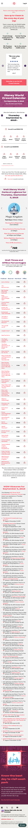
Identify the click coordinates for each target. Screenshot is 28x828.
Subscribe (10, 179)
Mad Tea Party (5, 335)
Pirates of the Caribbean (10, 725)
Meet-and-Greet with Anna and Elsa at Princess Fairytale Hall (5, 392)
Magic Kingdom (16, 591)
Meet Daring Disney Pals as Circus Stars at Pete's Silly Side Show (5, 365)
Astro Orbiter (5, 282)
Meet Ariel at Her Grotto (5, 351)
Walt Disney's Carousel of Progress (5, 458)
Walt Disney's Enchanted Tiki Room (5, 463)
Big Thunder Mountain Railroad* (4, 292)
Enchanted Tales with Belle (5, 312)
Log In (25, 3)
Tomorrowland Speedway (5, 440)
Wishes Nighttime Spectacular (14, 238)
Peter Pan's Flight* (4, 408)
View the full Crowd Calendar (14, 103)
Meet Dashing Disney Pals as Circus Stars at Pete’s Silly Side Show (5, 373)
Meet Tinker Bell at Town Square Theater (6, 386)
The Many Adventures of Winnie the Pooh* (5, 346)
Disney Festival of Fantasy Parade (14, 229)
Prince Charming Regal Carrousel (6, 414)
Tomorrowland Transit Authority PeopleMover (5, 446)
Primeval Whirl (7, 738)
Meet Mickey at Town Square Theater (5, 381)
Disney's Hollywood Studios (10, 578)
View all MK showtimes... (14, 243)
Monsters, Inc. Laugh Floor (5, 404)
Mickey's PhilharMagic (5, 399)
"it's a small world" (4, 326)
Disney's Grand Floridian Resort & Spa (14, 524)
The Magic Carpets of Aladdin (4, 340)
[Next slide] (26, 208)
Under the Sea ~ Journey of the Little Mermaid (5, 453)
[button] (25, 66)
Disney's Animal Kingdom (18, 558)
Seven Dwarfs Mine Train (5, 418)
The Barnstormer (5, 286)
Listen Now (7, 819)
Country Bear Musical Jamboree (5, 304)
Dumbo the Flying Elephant (5, 308)
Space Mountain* (4, 422)
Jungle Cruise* (5, 331)
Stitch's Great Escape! (5, 431)
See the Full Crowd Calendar (10, 800)
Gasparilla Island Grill (9, 523)
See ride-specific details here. (14, 175)
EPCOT (18, 608)
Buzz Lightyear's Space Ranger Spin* (5, 297)
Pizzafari (5, 731)
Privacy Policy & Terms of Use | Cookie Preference (12, 823)
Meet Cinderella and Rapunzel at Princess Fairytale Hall (6, 358)
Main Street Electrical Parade (14, 233)
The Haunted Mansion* (5, 321)
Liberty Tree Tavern (8, 715)
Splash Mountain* (4, 427)
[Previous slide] (2, 208)
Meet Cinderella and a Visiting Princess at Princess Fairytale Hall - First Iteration (14, 719)
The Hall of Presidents (4, 317)
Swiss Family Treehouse (4, 436)
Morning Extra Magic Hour (14, 223)
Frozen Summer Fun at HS (7, 165)
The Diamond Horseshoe (10, 518)
